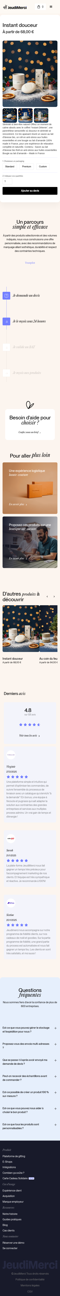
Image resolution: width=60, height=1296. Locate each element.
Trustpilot (30, 262)
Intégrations (9, 1167)
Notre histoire (10, 1213)
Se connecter (10, 1248)
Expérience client (12, 1190)
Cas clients (9, 1230)
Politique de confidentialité (30, 1279)
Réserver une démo (13, 1242)
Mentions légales (30, 1285)
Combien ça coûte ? (13, 1172)
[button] (40, 7)
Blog (5, 1225)
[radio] (10, 166)
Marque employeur (13, 1201)
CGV (30, 1291)
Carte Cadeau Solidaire (15, 1178)
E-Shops (7, 1161)
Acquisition (9, 1196)
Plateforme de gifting (14, 1156)
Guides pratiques (12, 1219)
